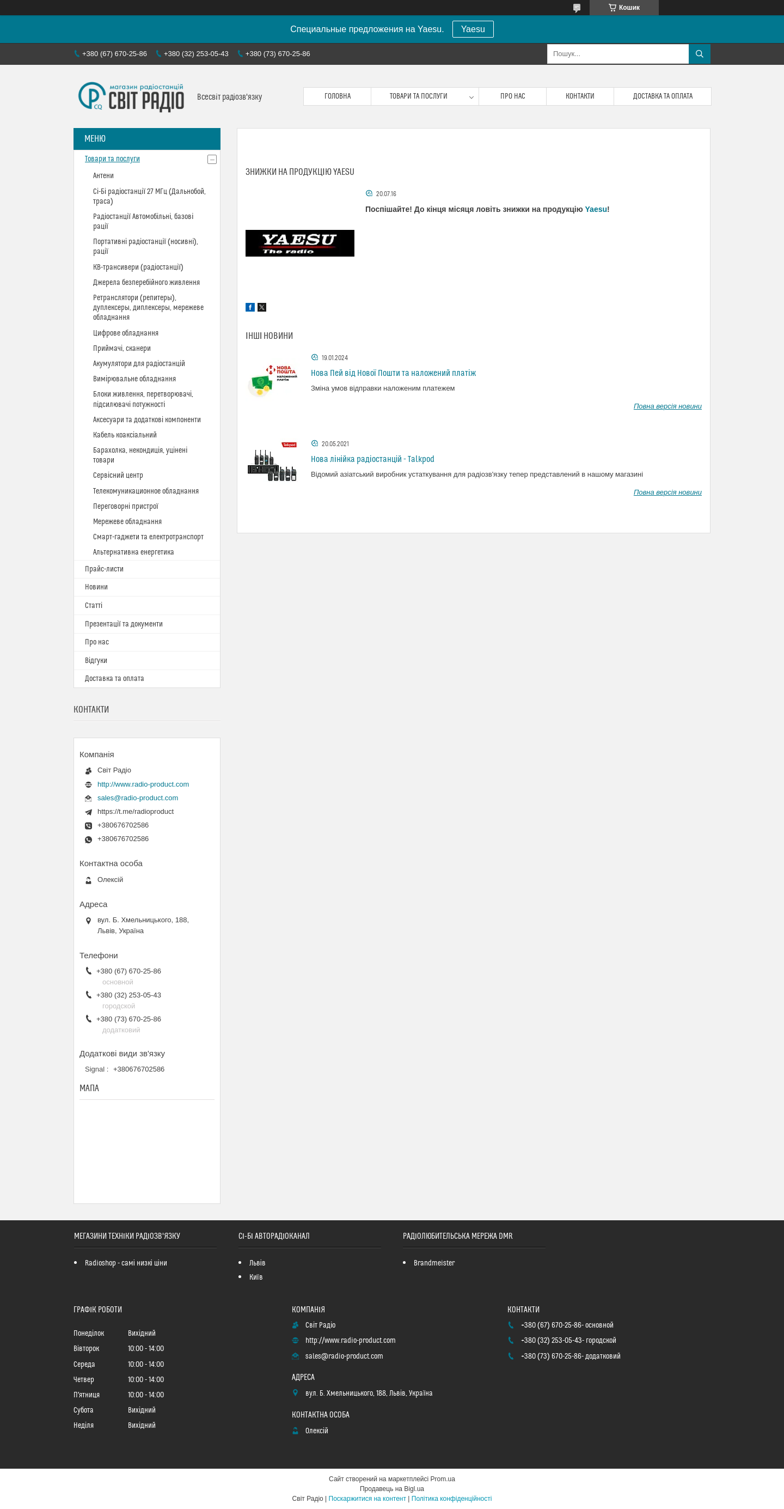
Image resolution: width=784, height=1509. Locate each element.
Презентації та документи (124, 624)
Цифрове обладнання (125, 333)
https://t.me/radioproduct (135, 811)
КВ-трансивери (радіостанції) (138, 267)
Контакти (580, 96)
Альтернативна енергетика (133, 552)
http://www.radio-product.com (143, 784)
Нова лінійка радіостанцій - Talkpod (372, 459)
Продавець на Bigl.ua (392, 1489)
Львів (257, 1263)
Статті (93, 605)
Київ (256, 1277)
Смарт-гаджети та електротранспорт (148, 537)
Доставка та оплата (663, 96)
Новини (96, 587)
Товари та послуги (419, 96)
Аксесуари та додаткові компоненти (147, 420)
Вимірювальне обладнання (134, 379)
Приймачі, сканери (122, 348)
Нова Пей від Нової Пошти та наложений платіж (393, 373)
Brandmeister (434, 1263)
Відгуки (96, 660)
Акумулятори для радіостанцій (139, 364)
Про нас (512, 96)
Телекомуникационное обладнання (146, 491)
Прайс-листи (104, 569)
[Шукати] (699, 54)
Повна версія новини (668, 406)
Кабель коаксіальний (125, 435)
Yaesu (473, 29)
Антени (103, 176)
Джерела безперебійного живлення (146, 282)
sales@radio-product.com (137, 798)
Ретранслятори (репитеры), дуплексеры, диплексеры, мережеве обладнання (148, 308)
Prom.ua (443, 1479)
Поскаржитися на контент (367, 1498)
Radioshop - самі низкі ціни (126, 1263)
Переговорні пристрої (125, 506)
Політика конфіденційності (452, 1498)
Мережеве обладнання (127, 522)
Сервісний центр (118, 475)
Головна (337, 96)
